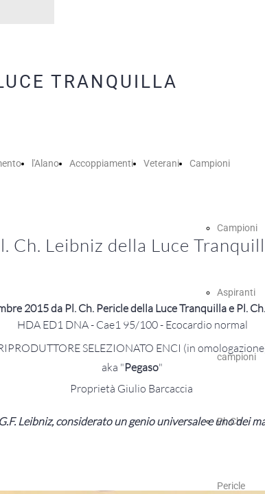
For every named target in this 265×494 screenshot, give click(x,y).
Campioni (209, 163)
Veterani (161, 163)
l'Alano (45, 163)
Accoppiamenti (101, 163)
